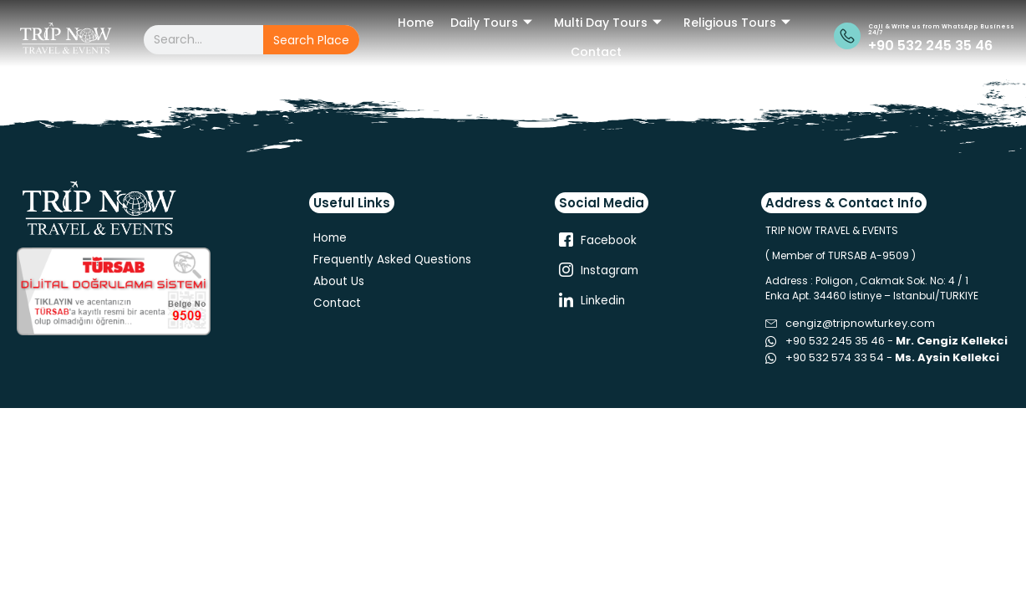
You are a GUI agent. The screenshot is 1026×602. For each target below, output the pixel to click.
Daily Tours (491, 22)
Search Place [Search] (311, 40)
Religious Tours (736, 22)
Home (416, 22)
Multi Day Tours (608, 22)
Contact (596, 51)
